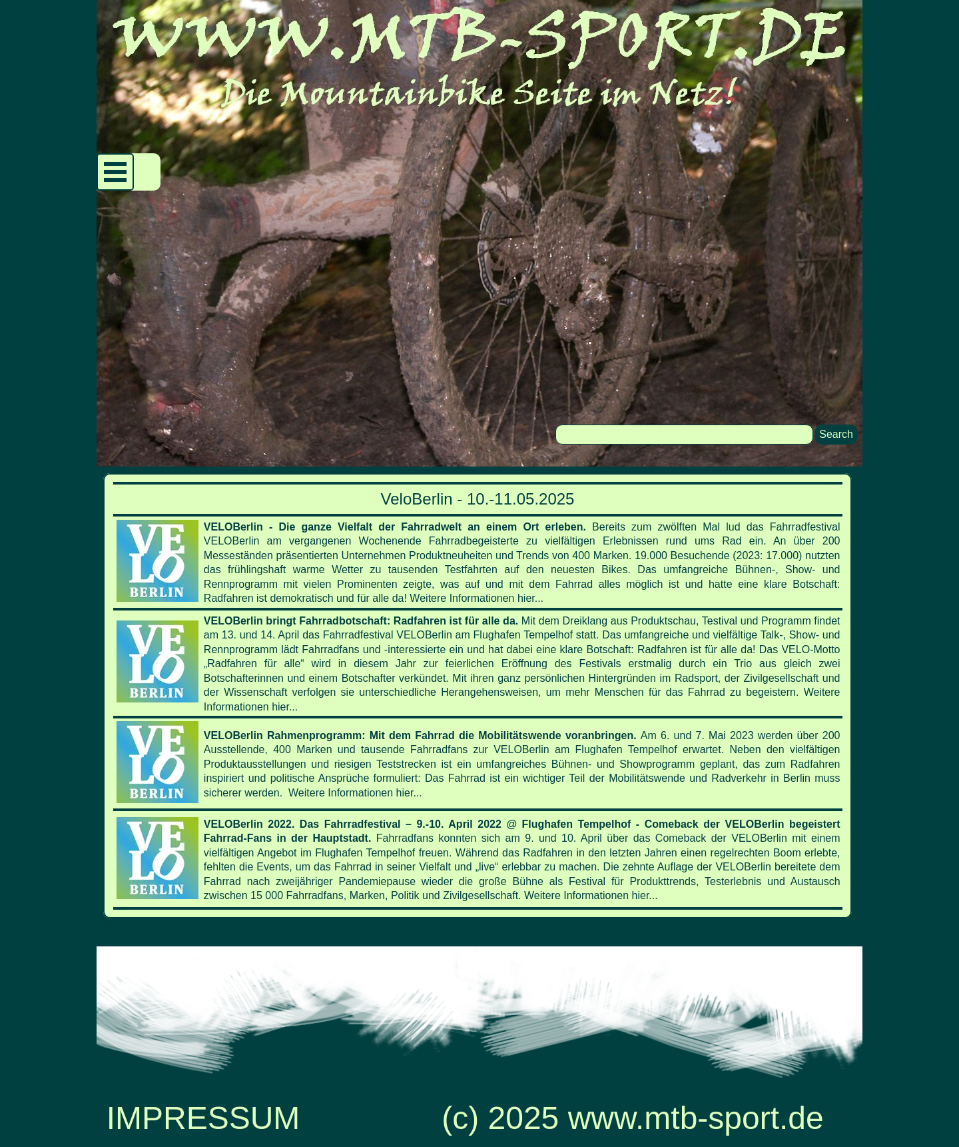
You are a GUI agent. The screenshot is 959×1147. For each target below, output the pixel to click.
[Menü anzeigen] (115, 172)
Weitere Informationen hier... (476, 598)
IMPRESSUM (203, 1118)
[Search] (684, 435)
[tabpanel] (477, 696)
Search (836, 434)
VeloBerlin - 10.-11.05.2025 (478, 499)
